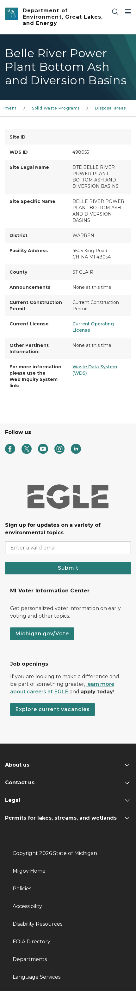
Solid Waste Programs (56, 108)
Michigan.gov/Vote (42, 634)
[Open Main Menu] (128, 11)
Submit (68, 568)
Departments (30, 959)
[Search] (115, 11)
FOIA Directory (31, 942)
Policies (22, 889)
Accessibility (27, 906)
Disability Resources (37, 924)
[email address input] (68, 548)
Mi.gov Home (29, 871)
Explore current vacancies (52, 709)
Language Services (36, 977)
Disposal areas (110, 108)
